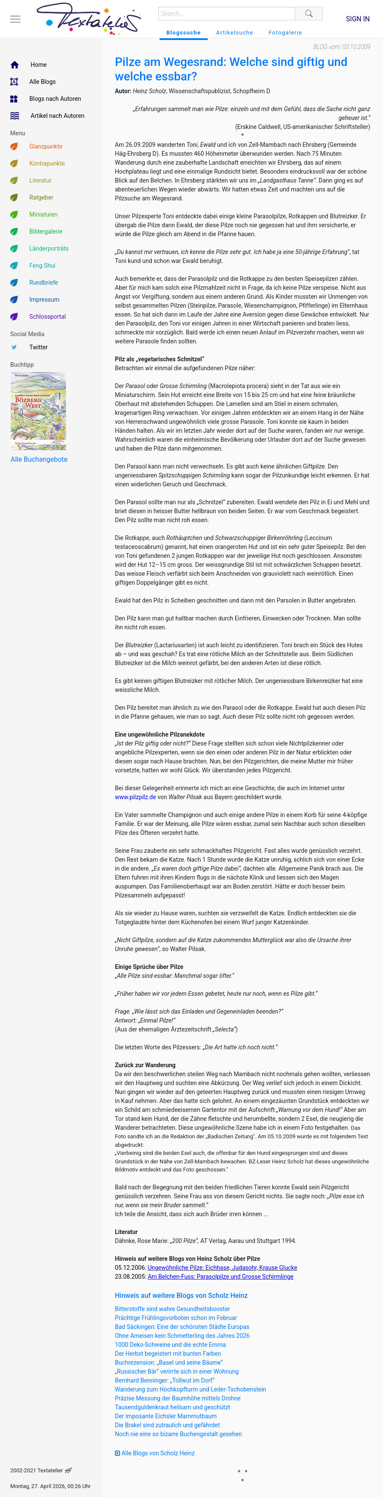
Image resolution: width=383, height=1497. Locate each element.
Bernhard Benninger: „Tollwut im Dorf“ (164, 1380)
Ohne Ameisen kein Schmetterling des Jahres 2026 (182, 1335)
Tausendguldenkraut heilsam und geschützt (172, 1407)
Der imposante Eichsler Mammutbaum (166, 1416)
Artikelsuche (234, 32)
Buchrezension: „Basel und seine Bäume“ (169, 1362)
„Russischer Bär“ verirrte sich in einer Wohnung (177, 1371)
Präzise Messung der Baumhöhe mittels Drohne (177, 1398)
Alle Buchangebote (39, 459)
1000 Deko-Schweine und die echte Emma (170, 1344)
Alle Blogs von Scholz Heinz (155, 1453)
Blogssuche (183, 32)
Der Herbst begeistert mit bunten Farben (168, 1353)
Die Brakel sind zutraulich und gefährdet (167, 1425)
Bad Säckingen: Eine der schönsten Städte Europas (182, 1326)
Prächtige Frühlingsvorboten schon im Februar (176, 1317)
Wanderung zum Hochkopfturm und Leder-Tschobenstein (190, 1389)
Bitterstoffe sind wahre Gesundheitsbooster (172, 1309)
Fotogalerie (285, 32)
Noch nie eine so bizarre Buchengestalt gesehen (178, 1434)
